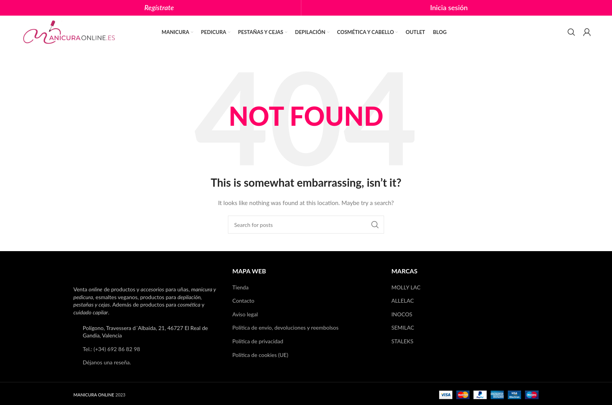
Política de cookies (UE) (260, 354)
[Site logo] (70, 31)
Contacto (243, 300)
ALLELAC (402, 300)
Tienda (240, 287)
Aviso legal (245, 314)
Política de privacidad (257, 341)
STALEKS (402, 341)
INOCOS (402, 314)
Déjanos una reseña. (107, 362)
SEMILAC (402, 328)
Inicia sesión (449, 7)
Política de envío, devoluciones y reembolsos (285, 328)
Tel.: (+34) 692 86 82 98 (111, 349)
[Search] (571, 32)
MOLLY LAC (406, 287)
